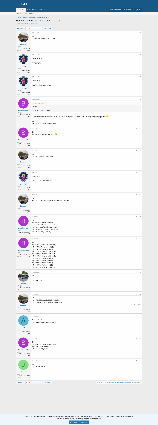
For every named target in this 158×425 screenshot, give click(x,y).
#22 (140, 172)
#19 (140, 99)
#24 (140, 216)
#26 (140, 272)
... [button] (37, 28)
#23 (140, 194)
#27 (140, 294)
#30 (140, 360)
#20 (140, 128)
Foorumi (21, 10)
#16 (140, 33)
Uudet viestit (20, 13)
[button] (35, 10)
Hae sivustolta (29, 13)
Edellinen (21, 28)
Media (41, 10)
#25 (140, 239)
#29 (140, 338)
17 (40, 28)
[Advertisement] (79, 401)
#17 (140, 55)
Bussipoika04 (21, 24)
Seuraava (47, 28)
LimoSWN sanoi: (38, 103)
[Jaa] (136, 33)
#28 (140, 316)
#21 (140, 150)
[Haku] (138, 10)
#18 (140, 77)
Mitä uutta (30, 10)
